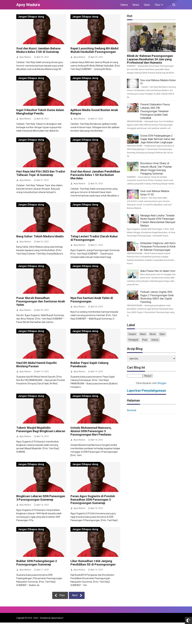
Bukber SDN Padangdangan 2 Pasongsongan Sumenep (36, 562)
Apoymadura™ (57, 618)
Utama (124, 4)
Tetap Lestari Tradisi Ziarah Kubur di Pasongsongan (94, 238)
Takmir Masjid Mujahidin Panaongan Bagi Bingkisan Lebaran (40, 429)
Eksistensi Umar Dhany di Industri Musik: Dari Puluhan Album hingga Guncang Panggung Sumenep (156, 168)
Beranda (131, 410)
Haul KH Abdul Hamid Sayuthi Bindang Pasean (36, 364)
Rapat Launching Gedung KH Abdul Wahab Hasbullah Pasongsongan (94, 50)
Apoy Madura (25, 57)
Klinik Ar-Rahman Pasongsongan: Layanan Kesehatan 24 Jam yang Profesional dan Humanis (150, 59)
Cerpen (132, 334)
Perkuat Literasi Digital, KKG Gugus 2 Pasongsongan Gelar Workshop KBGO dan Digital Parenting (157, 297)
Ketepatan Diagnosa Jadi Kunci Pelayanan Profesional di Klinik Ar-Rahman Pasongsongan (158, 247)
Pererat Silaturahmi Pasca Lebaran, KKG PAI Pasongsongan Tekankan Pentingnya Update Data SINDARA (155, 111)
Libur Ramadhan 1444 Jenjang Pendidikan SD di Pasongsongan (93, 562)
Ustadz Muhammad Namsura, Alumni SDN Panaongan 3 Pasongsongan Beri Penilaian (90, 431)
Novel (153, 334)
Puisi (144, 340)
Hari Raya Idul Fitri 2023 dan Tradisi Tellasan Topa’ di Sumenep (40, 173)
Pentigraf (133, 340)
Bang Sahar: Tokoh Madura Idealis (40, 236)
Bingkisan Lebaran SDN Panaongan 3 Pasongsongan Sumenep (40, 497)
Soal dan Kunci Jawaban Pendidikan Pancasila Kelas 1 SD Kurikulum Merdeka (95, 175)
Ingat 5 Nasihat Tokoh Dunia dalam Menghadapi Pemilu (40, 111)
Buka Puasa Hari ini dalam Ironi (157, 270)
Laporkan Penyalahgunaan (146, 390)
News (135, 4)
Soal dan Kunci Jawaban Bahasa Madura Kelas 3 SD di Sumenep (38, 50)
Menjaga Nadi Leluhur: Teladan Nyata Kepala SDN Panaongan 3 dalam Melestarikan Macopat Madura (157, 220)
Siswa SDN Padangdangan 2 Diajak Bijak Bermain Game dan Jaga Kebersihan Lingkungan (157, 139)
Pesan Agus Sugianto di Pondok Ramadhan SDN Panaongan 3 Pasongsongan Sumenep (92, 499)
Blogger (162, 383)
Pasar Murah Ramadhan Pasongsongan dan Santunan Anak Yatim (40, 301)
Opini (147, 4)
